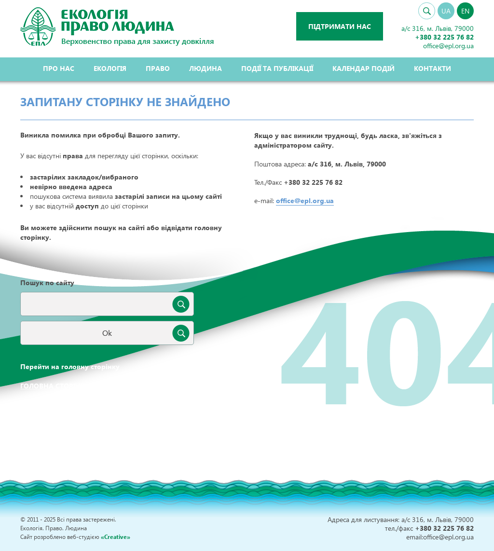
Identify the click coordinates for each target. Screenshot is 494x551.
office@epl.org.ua (305, 200)
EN (465, 10)
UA (446, 10)
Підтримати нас (339, 26)
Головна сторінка (55, 385)
